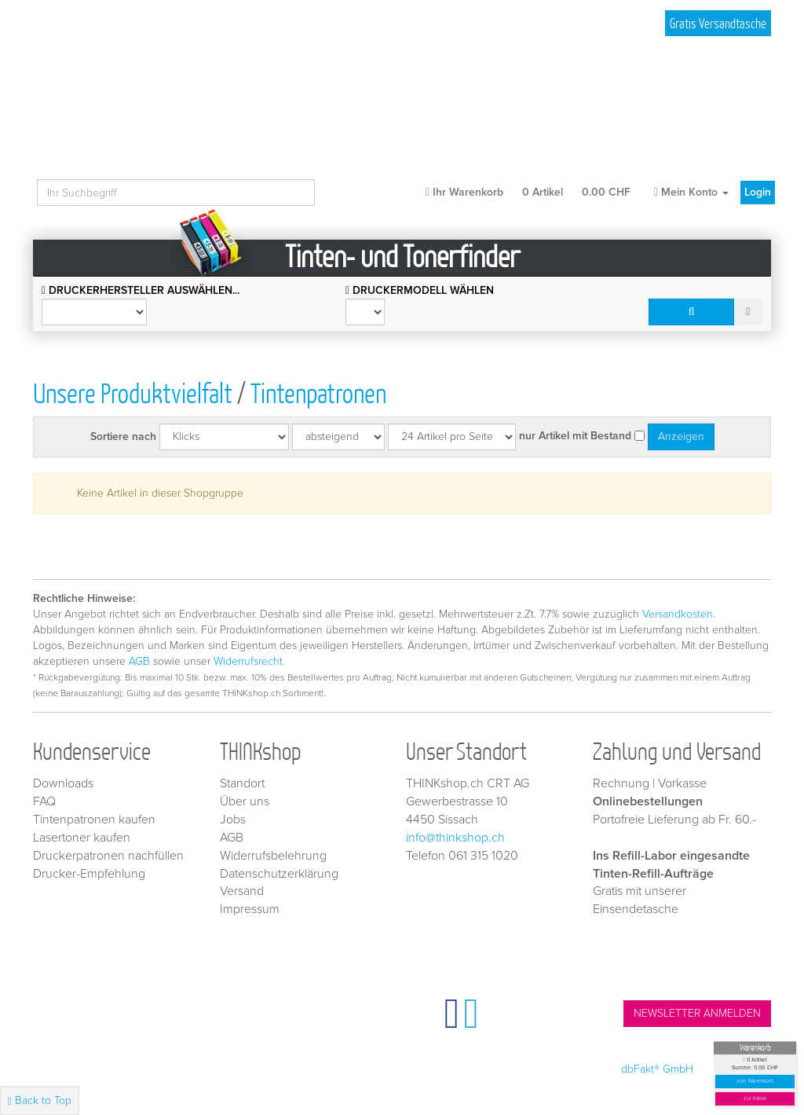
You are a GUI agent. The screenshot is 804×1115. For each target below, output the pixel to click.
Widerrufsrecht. (249, 661)
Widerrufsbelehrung (273, 856)
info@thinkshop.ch (455, 837)
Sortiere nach (123, 436)
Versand (242, 891)
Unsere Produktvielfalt (132, 392)
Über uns (244, 801)
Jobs (233, 819)
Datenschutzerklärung (279, 874)
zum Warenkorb (755, 1081)
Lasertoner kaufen (81, 837)
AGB (139, 661)
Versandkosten (677, 614)
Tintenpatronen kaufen (94, 819)
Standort (242, 783)
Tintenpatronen (318, 392)
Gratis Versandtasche (718, 23)
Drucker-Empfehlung (89, 874)
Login (757, 192)
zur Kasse (755, 1098)
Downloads (63, 783)
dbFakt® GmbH (657, 1069)
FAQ (44, 801)
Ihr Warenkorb (528, 192)
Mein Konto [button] (691, 192)
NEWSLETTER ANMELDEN (697, 1013)
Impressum (250, 909)
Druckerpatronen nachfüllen (108, 856)
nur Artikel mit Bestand (575, 435)
